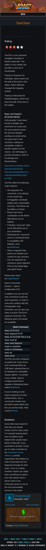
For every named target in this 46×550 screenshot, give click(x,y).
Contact (39, 539)
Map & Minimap (21, 525)
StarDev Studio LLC (24, 542)
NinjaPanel (14, 247)
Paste (15, 411)
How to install (10, 505)
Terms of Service (28, 539)
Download (22, 496)
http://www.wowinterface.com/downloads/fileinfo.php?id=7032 (16, 175)
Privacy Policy (15, 539)
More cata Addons (32, 505)
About (6, 539)
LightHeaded (13, 279)
